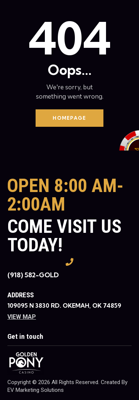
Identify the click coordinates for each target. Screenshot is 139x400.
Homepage (69, 118)
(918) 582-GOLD (33, 275)
